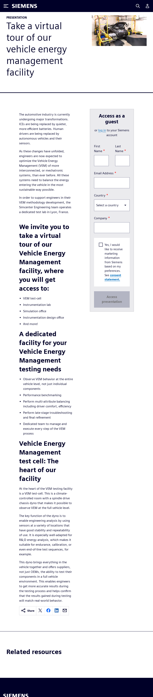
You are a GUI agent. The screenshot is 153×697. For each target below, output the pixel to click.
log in (102, 130)
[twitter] (40, 610)
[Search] (138, 6)
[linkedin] (57, 610)
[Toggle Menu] (6, 6)
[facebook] (48, 610)
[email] (65, 610)
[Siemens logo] (24, 6)
